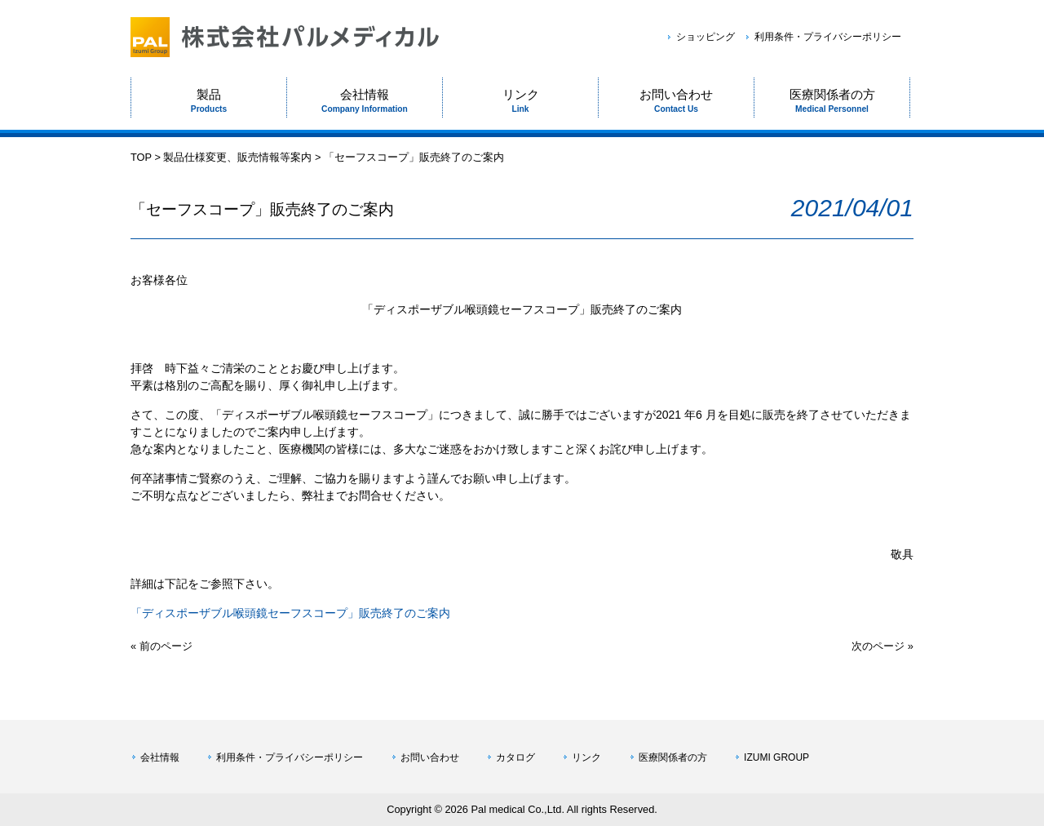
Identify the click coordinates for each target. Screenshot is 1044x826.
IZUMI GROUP (776, 757)
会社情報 (159, 757)
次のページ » (883, 646)
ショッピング (705, 37)
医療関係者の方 (673, 757)
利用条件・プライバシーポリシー (827, 37)
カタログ (515, 757)
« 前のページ (161, 646)
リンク (586, 757)
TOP (141, 157)
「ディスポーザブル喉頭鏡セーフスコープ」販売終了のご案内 (290, 613)
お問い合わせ (429, 757)
